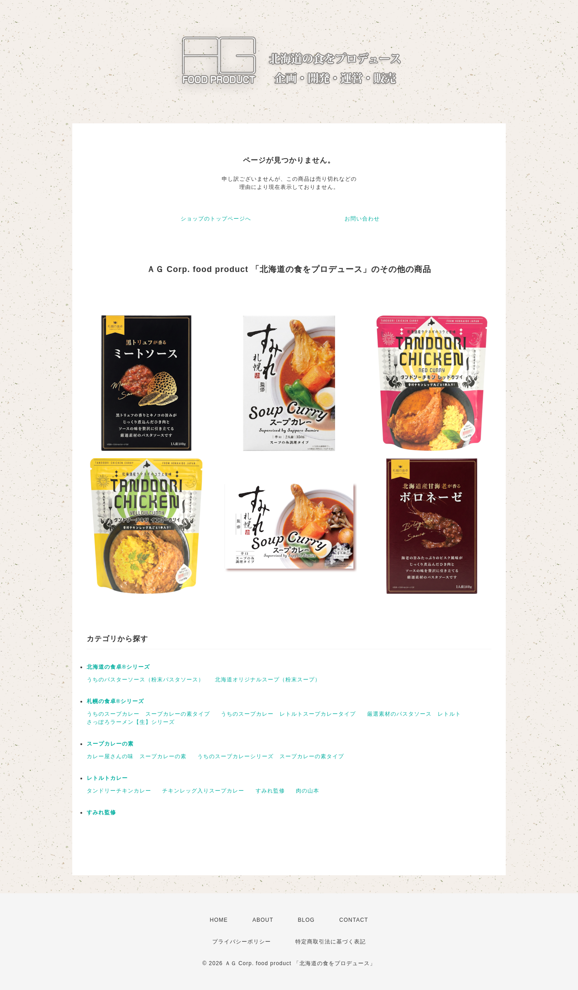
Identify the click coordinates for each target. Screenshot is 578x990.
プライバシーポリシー (241, 941)
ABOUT (262, 920)
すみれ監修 (270, 791)
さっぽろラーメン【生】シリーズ (131, 722)
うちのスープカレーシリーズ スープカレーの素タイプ (270, 756)
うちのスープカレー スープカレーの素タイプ (148, 714)
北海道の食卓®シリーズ (118, 667)
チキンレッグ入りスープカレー (203, 791)
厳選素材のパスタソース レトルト (414, 714)
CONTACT (353, 920)
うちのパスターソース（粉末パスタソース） (145, 679)
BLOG (306, 920)
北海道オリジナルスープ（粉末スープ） (268, 679)
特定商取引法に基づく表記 (330, 941)
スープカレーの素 (110, 744)
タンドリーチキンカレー (119, 791)
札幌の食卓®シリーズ (115, 701)
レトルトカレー (107, 778)
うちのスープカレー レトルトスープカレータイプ (288, 714)
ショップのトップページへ (216, 219)
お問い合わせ (362, 219)
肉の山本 (307, 791)
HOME (219, 920)
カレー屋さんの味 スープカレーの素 (136, 756)
